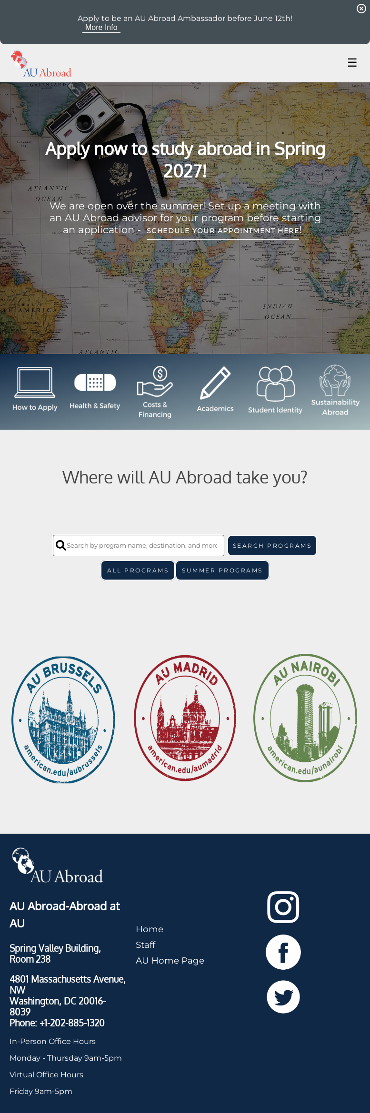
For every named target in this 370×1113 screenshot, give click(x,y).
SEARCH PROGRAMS (272, 545)
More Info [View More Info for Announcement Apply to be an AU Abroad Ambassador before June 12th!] (101, 27)
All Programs (138, 570)
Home (149, 929)
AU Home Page (170, 960)
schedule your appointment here (223, 231)
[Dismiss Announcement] (361, 8)
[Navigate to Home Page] (41, 63)
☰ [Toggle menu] (352, 62)
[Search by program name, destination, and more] (138, 545)
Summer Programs (222, 570)
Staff (145, 944)
